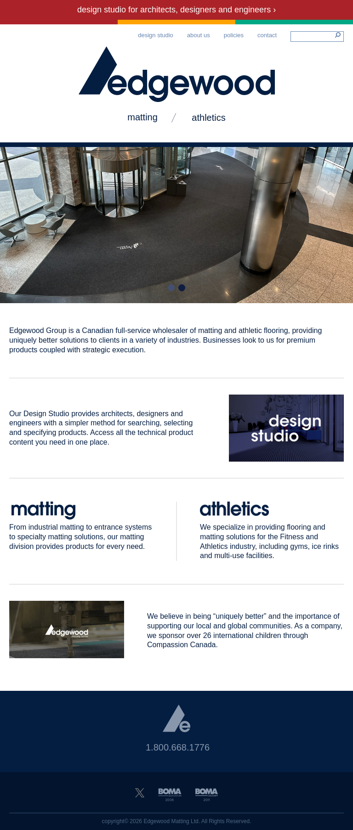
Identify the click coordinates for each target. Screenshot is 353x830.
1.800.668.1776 (178, 747)
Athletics (208, 118)
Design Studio (155, 35)
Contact (267, 35)
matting (142, 117)
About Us (198, 35)
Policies (234, 35)
